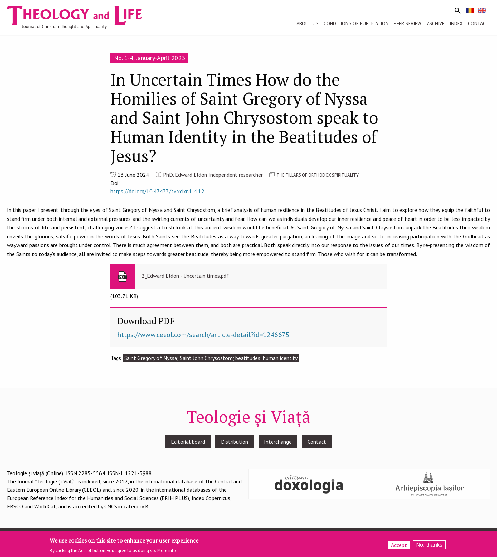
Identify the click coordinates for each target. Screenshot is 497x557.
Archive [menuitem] (436, 23)
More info (166, 551)
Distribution (234, 441)
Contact (317, 441)
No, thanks (429, 545)
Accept (399, 544)
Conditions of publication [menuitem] (356, 23)
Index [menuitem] (456, 23)
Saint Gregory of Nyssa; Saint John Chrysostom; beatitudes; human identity (211, 357)
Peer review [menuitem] (407, 23)
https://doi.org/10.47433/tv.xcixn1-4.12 (157, 191)
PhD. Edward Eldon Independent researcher (213, 174)
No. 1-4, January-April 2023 (149, 58)
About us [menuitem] (307, 23)
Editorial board (188, 441)
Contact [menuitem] (478, 23)
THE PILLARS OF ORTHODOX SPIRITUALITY (317, 175)
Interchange (278, 441)
